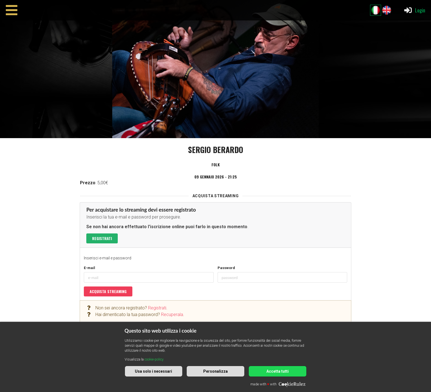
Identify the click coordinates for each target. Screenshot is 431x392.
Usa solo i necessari (153, 371)
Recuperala (172, 314)
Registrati (102, 238)
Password (226, 268)
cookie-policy (154, 359)
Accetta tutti (277, 371)
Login (414, 10)
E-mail (89, 268)
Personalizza (215, 371)
